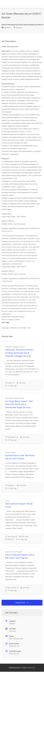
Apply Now (22, 602)
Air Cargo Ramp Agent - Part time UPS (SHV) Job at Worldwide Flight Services (19, 404)
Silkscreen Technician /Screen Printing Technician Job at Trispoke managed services (19, 352)
